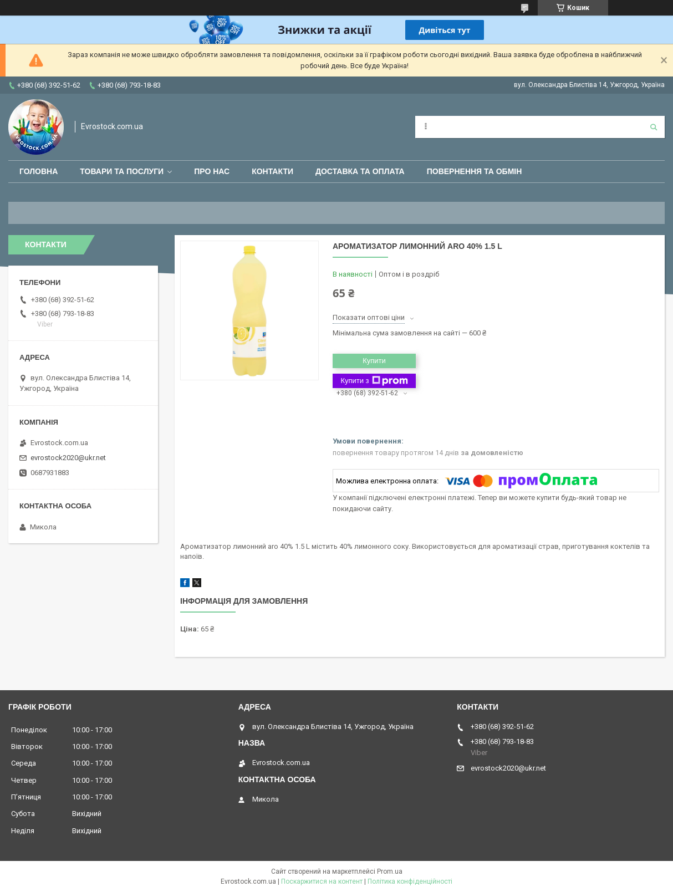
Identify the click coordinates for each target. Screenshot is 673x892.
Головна (38, 171)
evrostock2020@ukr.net (68, 457)
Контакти (272, 171)
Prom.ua (389, 871)
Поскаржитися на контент (322, 881)
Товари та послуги (122, 171)
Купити (374, 360)
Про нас (212, 171)
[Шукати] (654, 127)
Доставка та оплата (360, 171)
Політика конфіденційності (410, 881)
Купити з (373, 381)
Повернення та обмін (474, 171)
